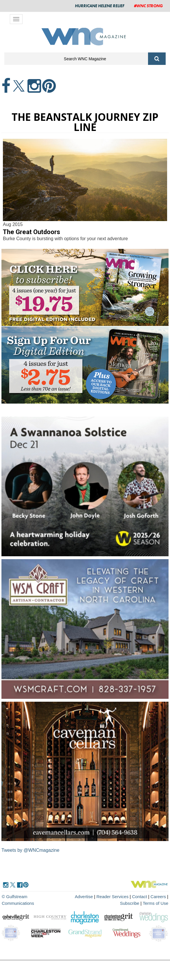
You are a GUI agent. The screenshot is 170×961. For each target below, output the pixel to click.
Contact (139, 896)
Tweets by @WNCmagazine (30, 850)
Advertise (84, 896)
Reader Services (113, 896)
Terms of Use (155, 903)
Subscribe (130, 903)
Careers (158, 896)
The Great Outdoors (31, 232)
